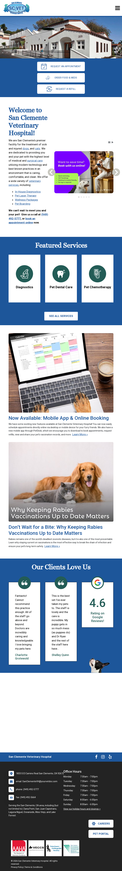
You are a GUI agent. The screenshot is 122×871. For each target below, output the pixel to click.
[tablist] (84, 197)
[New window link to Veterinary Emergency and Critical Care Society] (37, 848)
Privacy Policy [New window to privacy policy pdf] (17, 867)
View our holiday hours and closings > (82, 809)
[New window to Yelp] (110, 757)
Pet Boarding (22, 203)
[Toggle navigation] (117, 8)
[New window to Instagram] (103, 757)
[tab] (79, 197)
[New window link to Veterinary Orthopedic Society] (54, 848)
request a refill (61, 89)
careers (101, 823)
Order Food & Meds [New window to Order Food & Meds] (61, 78)
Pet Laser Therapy (25, 195)
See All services (61, 316)
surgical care (35, 160)
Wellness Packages (26, 199)
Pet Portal (101, 833)
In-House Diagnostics (28, 191)
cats (37, 148)
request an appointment (61, 66)
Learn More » (80, 434)
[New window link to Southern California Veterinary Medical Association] (72, 848)
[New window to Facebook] (96, 757)
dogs (26, 148)
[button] (109, 142)
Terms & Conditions (34, 867)
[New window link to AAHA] (19, 848)
